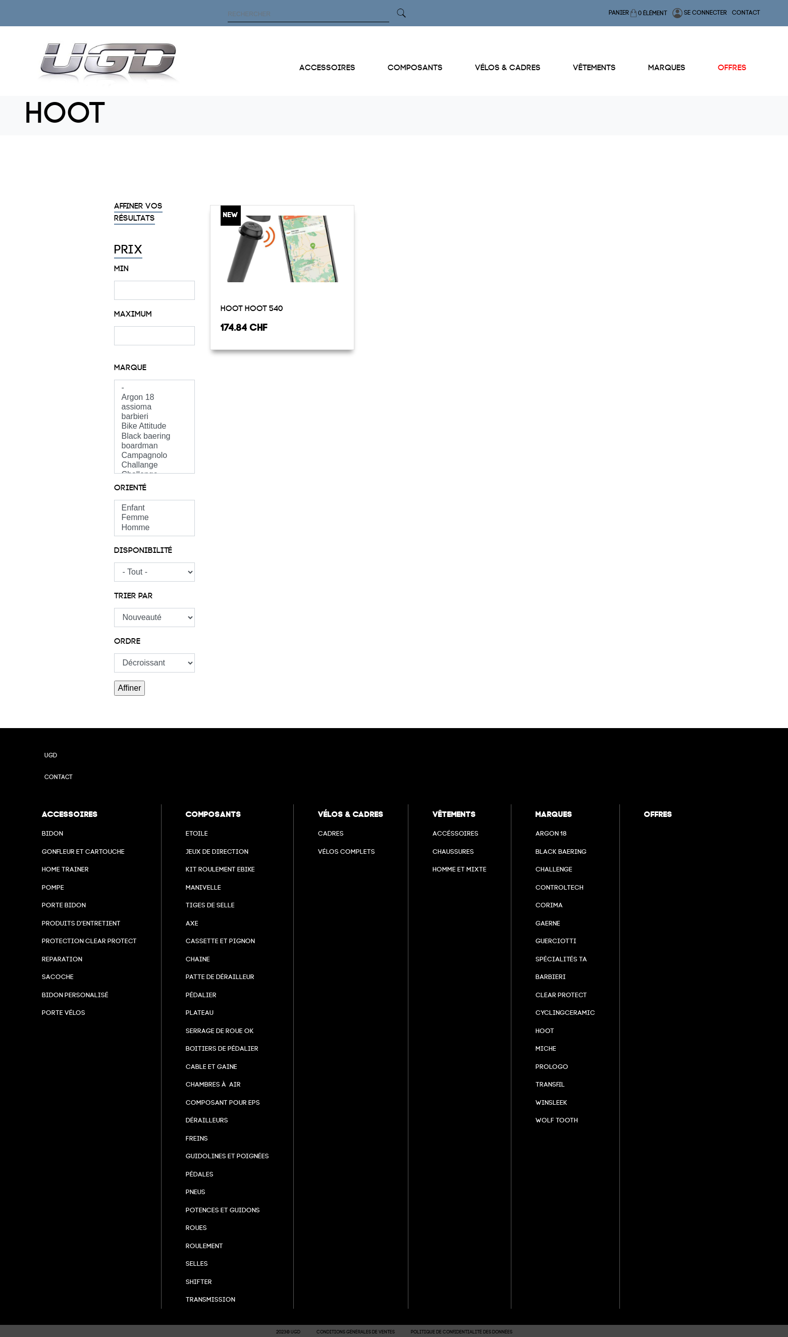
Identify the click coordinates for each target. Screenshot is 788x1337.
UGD (50, 755)
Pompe (53, 887)
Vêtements (594, 67)
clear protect (561, 995)
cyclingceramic (565, 1012)
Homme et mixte (460, 869)
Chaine (198, 959)
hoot (545, 1031)
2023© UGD (288, 1331)
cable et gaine (211, 1066)
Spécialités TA (561, 959)
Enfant (154, 508)
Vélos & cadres (508, 67)
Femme (154, 518)
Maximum (133, 314)
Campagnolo (154, 455)
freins (197, 1138)
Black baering (154, 436)
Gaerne (548, 923)
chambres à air (213, 1084)
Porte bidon (64, 905)
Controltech (560, 887)
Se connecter (699, 13)
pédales (200, 1174)
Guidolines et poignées (227, 1156)
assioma (154, 407)
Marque (130, 367)
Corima (549, 905)
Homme (154, 528)
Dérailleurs (207, 1120)
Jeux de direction (217, 851)
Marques (667, 67)
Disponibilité (143, 550)
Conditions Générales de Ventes (356, 1331)
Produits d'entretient (81, 923)
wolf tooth (557, 1120)
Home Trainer (65, 869)
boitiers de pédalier (222, 1048)
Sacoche (58, 977)
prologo (552, 1066)
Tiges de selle (210, 905)
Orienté (130, 487)
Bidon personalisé (75, 995)
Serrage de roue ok (220, 1031)
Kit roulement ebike (220, 869)
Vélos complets (346, 851)
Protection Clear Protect (89, 941)
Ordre (127, 641)
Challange (154, 465)
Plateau (200, 1012)
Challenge (554, 869)
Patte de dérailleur (220, 977)
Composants (415, 67)
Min (121, 268)
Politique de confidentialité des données (461, 1331)
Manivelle (203, 887)
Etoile (197, 833)
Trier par (133, 595)
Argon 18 (154, 397)
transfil (550, 1084)
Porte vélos (63, 1012)
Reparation (62, 959)
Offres (732, 67)
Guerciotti (556, 941)
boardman (154, 446)
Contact (746, 12)
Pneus (195, 1192)
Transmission (210, 1299)
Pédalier (201, 995)
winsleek (551, 1102)
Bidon (52, 833)
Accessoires (327, 67)
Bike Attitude (154, 426)
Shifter (199, 1281)
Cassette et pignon (220, 941)
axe (192, 923)
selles (197, 1263)
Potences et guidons (223, 1210)
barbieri (154, 417)
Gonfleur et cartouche (83, 851)
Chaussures (453, 851)
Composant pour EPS (223, 1102)
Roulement (204, 1246)
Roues (196, 1227)
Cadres (331, 833)
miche (546, 1048)
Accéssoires (456, 833)
